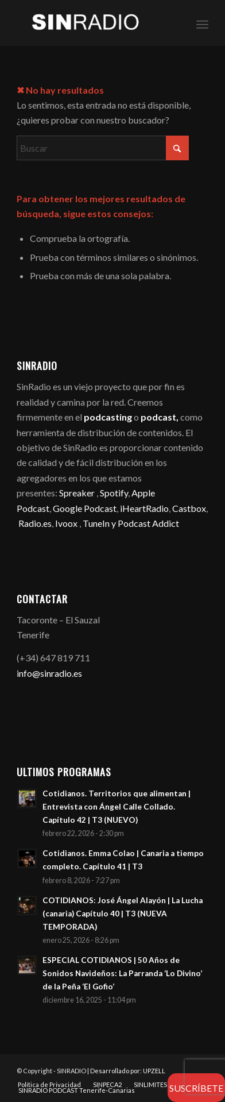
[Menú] (202, 23)
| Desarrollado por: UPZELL (126, 1070)
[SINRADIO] (93, 23)
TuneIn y (100, 523)
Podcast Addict (148, 523)
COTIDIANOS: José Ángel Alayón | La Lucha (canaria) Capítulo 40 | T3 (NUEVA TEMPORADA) (122, 913)
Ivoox (66, 523)
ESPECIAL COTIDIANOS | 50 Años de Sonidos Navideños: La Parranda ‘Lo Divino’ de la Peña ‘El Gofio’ (122, 973)
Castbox (189, 508)
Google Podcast (85, 508)
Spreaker (77, 492)
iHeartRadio (143, 508)
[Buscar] (103, 148)
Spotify (114, 492)
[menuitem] (202, 23)
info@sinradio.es (49, 673)
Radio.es (35, 523)
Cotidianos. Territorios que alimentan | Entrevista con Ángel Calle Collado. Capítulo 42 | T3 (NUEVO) (116, 806)
